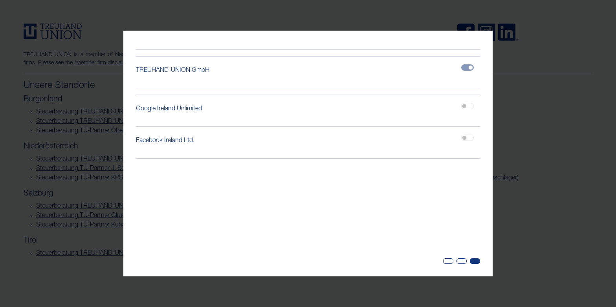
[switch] (467, 106)
